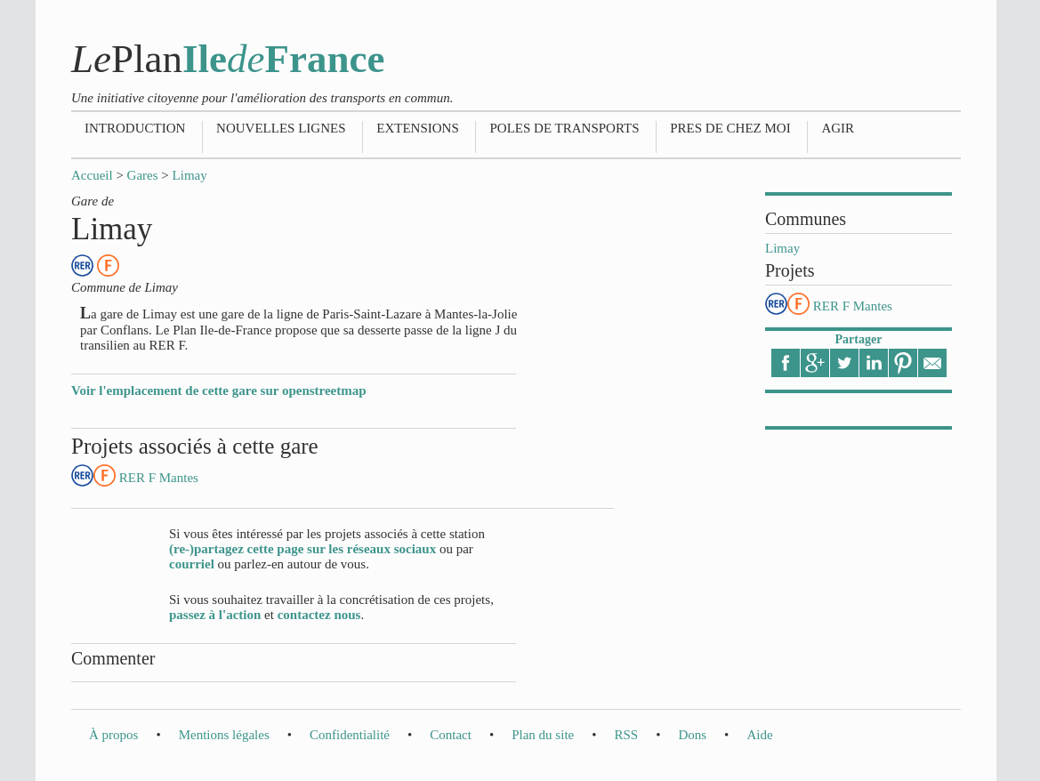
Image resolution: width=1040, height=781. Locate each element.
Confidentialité (350, 735)
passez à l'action (215, 615)
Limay (190, 175)
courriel (191, 564)
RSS (626, 735)
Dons (692, 735)
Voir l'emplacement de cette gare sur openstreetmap (219, 390)
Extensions (417, 128)
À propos (113, 735)
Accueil (92, 175)
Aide (759, 735)
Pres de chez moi (730, 128)
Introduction (135, 128)
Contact (451, 735)
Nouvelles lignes (280, 128)
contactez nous (319, 615)
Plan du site (543, 735)
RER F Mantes (852, 306)
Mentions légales (224, 735)
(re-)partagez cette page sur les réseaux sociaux (302, 549)
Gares (142, 175)
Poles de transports (564, 128)
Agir (837, 128)
